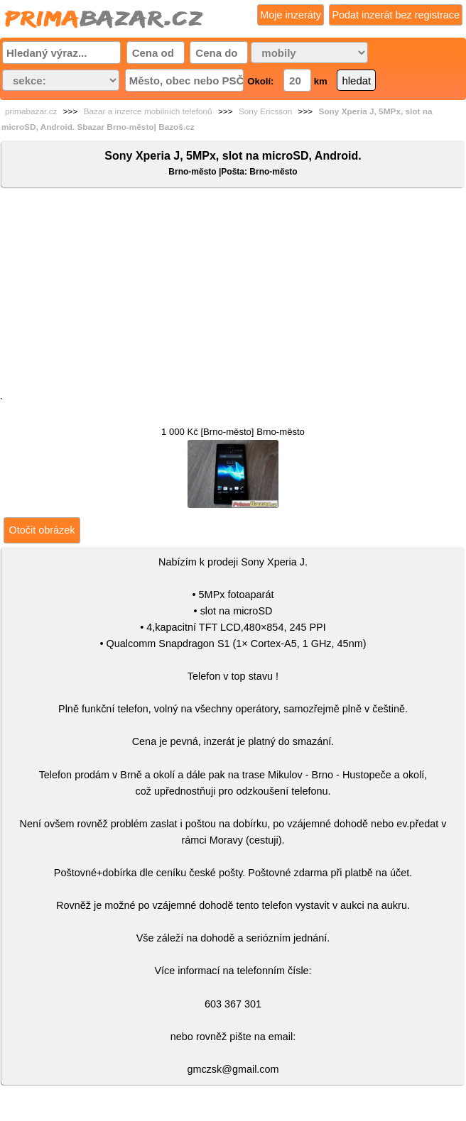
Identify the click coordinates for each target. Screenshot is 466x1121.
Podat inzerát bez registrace (396, 15)
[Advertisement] (233, 295)
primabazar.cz (31, 111)
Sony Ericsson (265, 111)
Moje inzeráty (290, 15)
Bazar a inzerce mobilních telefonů (148, 111)
